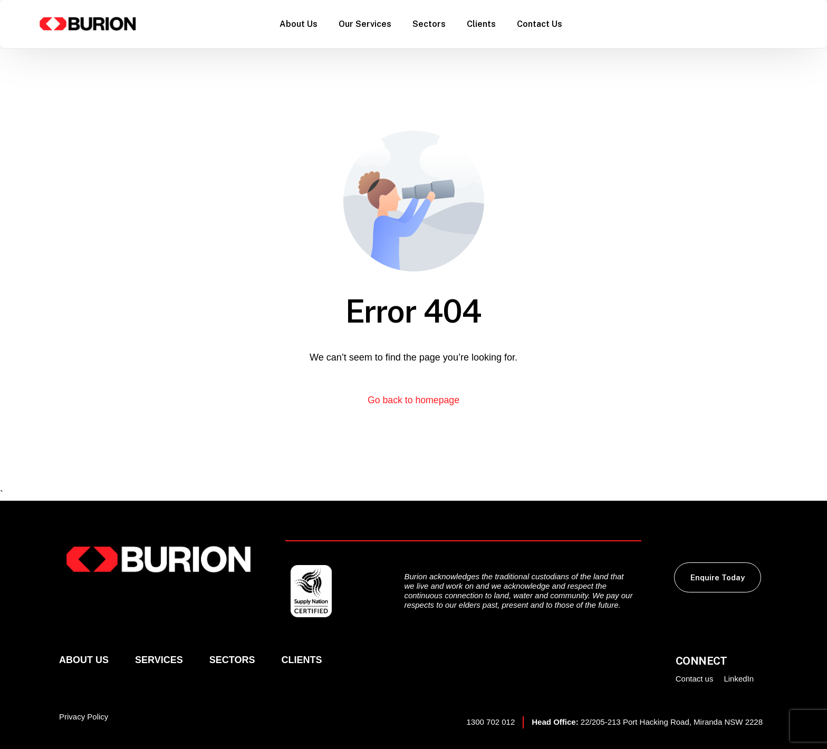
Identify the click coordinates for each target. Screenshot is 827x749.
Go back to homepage (413, 400)
